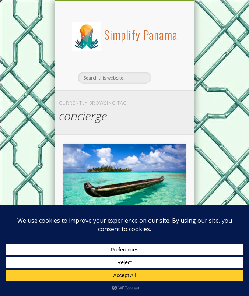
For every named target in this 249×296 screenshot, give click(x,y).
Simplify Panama (141, 34)
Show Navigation (167, 66)
